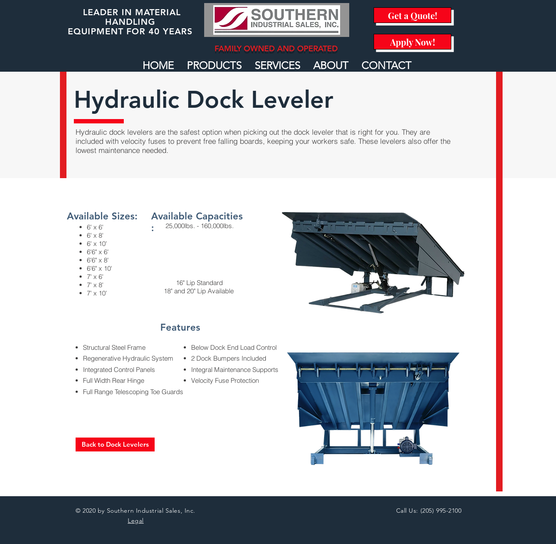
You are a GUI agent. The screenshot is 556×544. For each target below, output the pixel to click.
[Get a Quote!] (412, 15)
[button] (214, 65)
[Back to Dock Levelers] (115, 444)
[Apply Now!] (412, 42)
